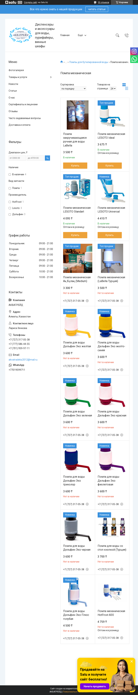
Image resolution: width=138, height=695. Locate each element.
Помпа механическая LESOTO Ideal (111, 135)
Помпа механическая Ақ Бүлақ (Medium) (77, 279)
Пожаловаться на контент (75, 692)
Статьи (13, 90)
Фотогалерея (16, 70)
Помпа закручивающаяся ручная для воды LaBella (75, 139)
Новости (13, 84)
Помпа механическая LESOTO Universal (111, 209)
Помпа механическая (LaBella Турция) (111, 279)
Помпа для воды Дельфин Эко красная (112, 413)
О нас (12, 97)
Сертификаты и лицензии (23, 104)
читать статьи (96, 9)
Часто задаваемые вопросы (25, 118)
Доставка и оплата (19, 125)
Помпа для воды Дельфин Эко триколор (74, 480)
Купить (75, 165)
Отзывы (13, 111)
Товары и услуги (18, 77)
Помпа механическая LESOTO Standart (77, 209)
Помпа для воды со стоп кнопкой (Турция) (112, 547)
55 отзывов (103, 2)
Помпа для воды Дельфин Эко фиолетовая (108, 480)
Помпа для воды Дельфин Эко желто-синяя (111, 346)
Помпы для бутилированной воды (88, 62)
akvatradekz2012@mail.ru (23, 359)
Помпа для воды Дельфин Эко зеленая (77, 413)
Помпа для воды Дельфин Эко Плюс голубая (76, 614)
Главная (65, 35)
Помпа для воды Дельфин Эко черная (76, 547)
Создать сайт (30, 2)
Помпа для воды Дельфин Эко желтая (77, 344)
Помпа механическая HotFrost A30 (111, 613)
